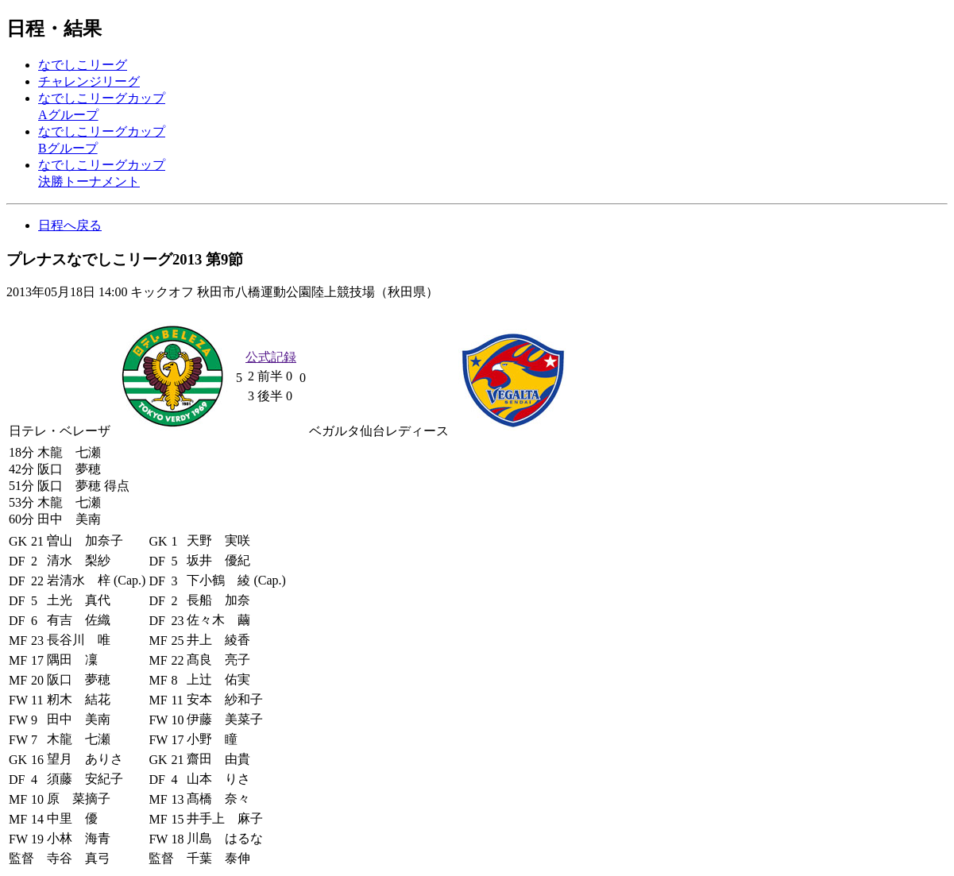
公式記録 (270, 357)
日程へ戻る (70, 225)
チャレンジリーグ (89, 81)
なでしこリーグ (82, 64)
